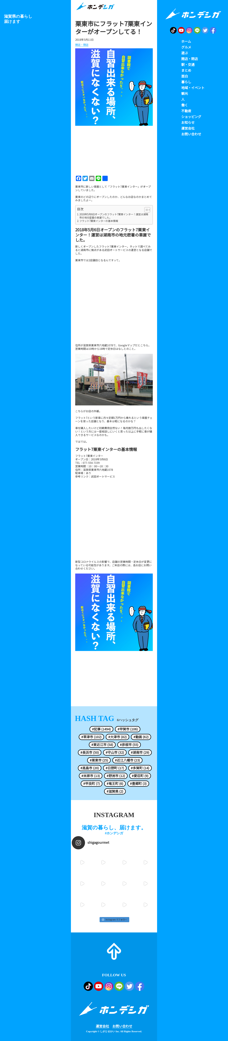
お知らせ (188, 122)
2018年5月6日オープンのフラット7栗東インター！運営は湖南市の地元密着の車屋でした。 (113, 216)
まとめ (186, 70)
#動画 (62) (141, 737)
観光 (184, 93)
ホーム (186, 41)
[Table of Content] (147, 209)
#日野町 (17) (115, 768)
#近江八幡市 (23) (127, 760)
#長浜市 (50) (89, 752)
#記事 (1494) (101, 729)
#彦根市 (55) (129, 744)
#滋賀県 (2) (115, 791)
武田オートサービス (103, 476)
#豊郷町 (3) (138, 783)
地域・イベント (192, 88)
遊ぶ (184, 53)
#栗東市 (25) (99, 760)
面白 (184, 76)
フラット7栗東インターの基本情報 (98, 221)
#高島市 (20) (89, 768)
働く (184, 105)
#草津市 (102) (91, 737)
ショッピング (191, 117)
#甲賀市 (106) (127, 729)
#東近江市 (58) (102, 744)
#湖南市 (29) (140, 752)
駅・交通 (188, 64)
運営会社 (102, 1026)
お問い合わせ (122, 1026)
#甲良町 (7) (91, 783)
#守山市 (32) (115, 752)
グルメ (186, 47)
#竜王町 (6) (115, 783)
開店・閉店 (81, 45)
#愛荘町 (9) (140, 776)
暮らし (186, 82)
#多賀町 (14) (140, 768)
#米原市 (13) (90, 776)
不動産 (186, 111)
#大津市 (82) (117, 737)
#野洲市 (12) (116, 776)
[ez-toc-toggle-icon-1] (145, 210)
